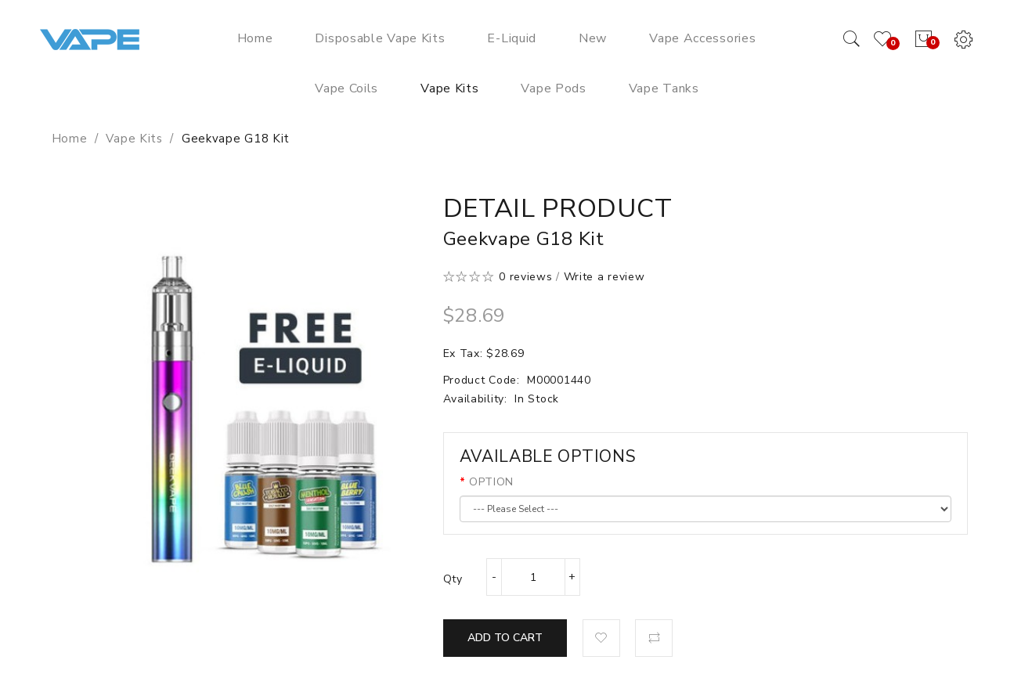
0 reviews (525, 276)
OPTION (491, 481)
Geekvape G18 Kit (236, 138)
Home (70, 138)
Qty (453, 579)
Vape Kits (134, 138)
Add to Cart (505, 637)
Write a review (604, 276)
